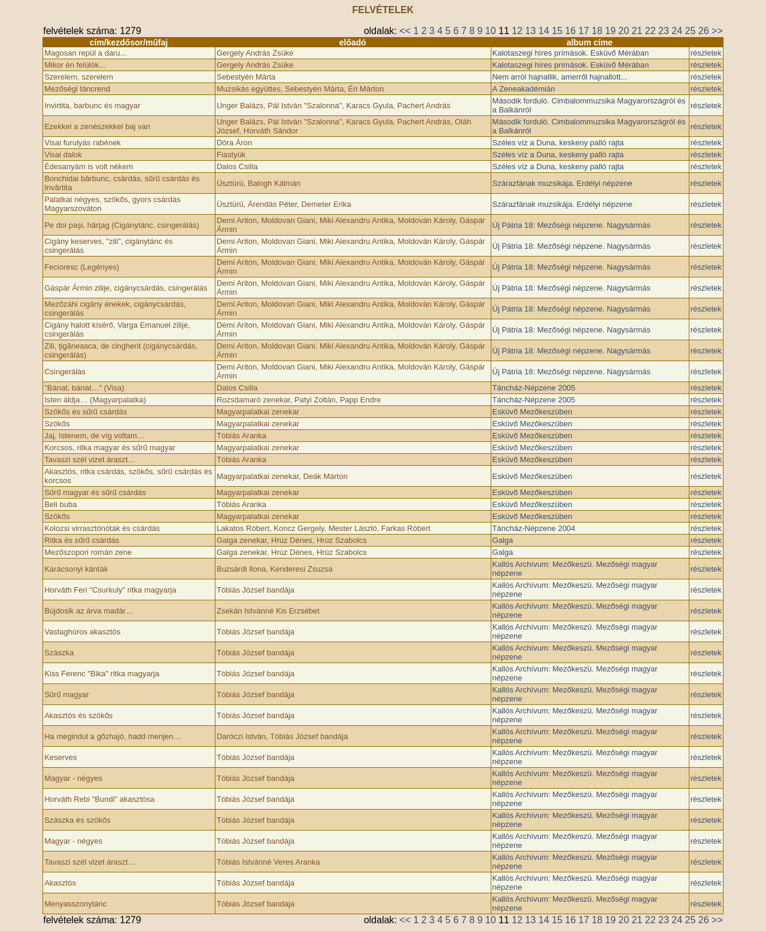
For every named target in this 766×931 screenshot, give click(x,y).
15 (557, 31)
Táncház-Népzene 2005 (534, 387)
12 (517, 31)
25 (690, 31)
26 (703, 31)
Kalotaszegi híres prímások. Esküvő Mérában (571, 52)
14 (544, 31)
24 (676, 31)
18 (597, 31)
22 (650, 31)
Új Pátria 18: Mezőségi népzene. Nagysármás (572, 225)
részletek (706, 52)
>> (717, 31)
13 (530, 31)
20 (623, 31)
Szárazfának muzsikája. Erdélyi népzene (563, 183)
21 (637, 31)
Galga (503, 540)
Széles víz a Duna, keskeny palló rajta (558, 142)
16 (570, 31)
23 (663, 31)
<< (405, 31)
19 (610, 31)
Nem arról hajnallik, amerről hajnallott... (560, 76)
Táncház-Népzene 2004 (534, 528)
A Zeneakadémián (524, 88)
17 (584, 31)
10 (490, 31)
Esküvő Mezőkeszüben (533, 411)
